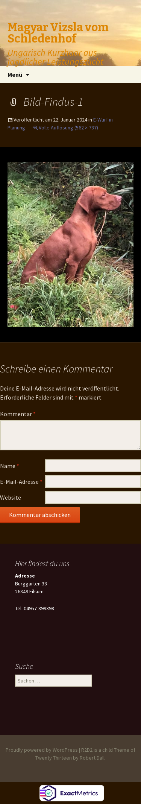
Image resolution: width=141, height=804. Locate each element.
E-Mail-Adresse (21, 481)
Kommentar (18, 414)
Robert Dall (92, 757)
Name (9, 466)
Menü (15, 74)
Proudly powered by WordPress (42, 749)
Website (10, 497)
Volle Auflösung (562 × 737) (68, 127)
